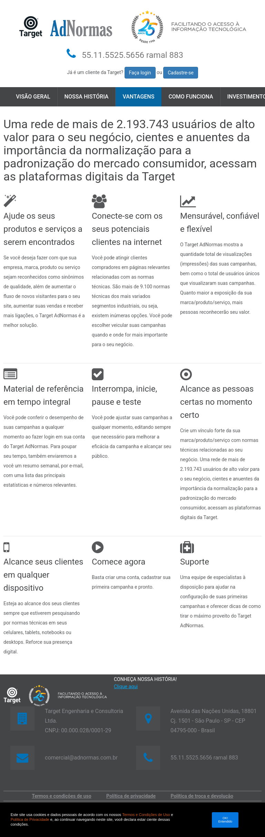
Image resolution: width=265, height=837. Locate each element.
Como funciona (190, 96)
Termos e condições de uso (61, 796)
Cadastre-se (181, 72)
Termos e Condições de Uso (146, 815)
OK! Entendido (225, 819)
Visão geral (33, 96)
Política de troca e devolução (202, 796)
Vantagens (138, 96)
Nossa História (87, 96)
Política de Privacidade (30, 819)
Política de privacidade (131, 796)
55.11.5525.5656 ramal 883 (132, 55)
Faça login (140, 72)
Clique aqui (126, 686)
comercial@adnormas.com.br (81, 757)
